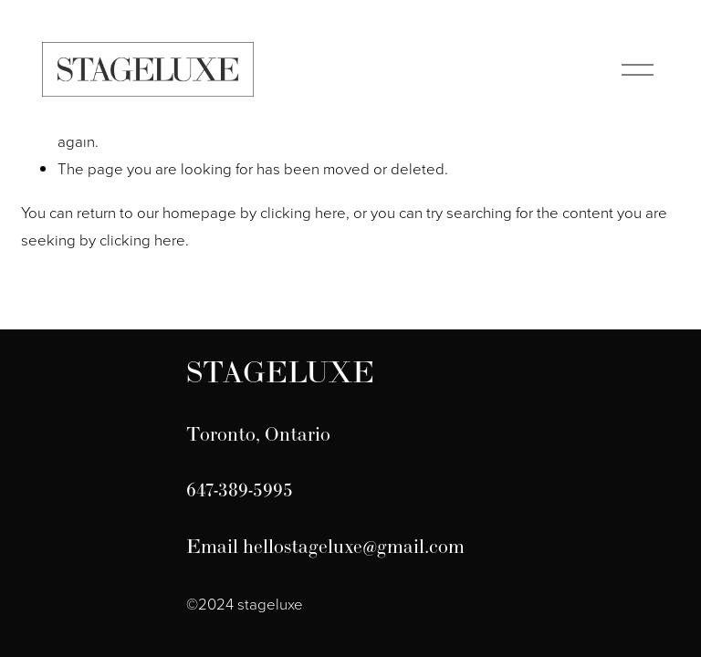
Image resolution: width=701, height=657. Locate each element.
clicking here (303, 212)
